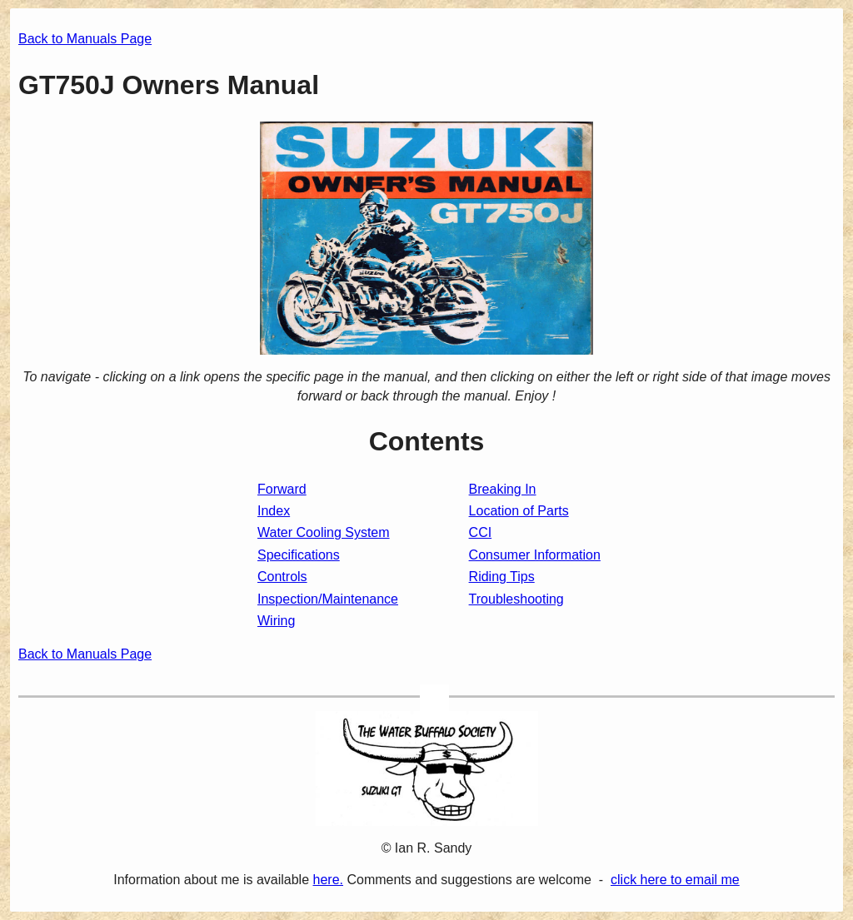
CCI (480, 532)
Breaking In (502, 489)
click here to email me (675, 880)
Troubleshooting (516, 599)
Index (273, 511)
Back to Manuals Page (85, 39)
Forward (282, 489)
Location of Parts (519, 511)
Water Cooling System (323, 532)
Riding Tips (502, 576)
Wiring (276, 621)
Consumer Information (535, 555)
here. (328, 880)
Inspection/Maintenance (327, 599)
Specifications (298, 555)
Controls (282, 576)
